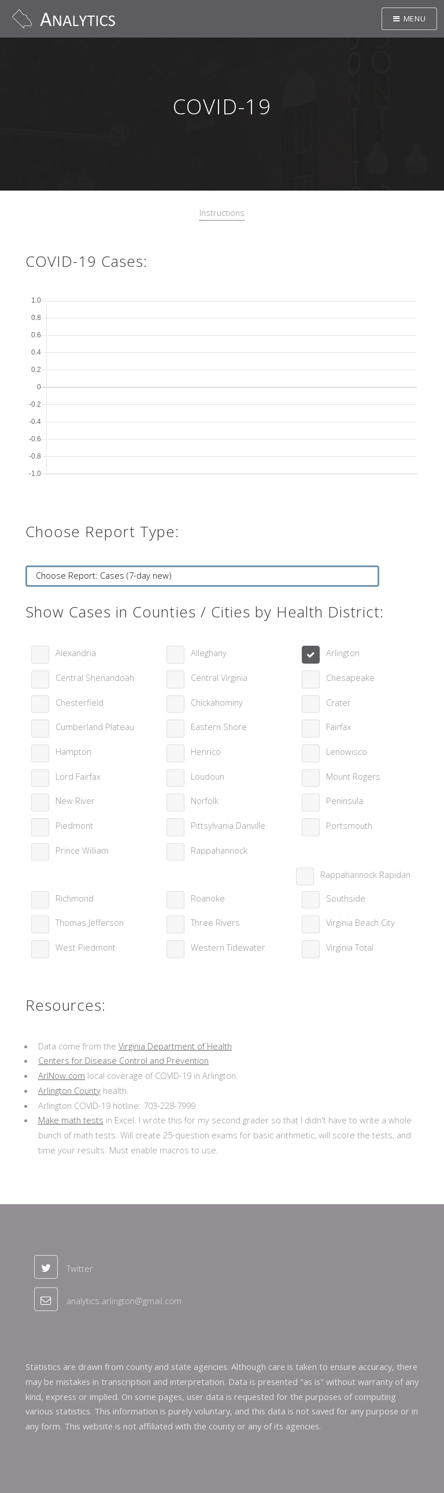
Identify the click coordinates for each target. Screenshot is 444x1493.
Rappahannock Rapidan (365, 874)
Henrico (206, 751)
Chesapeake (350, 677)
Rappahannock (219, 850)
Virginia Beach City (360, 922)
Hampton (73, 751)
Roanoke (208, 898)
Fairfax (338, 726)
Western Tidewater (228, 947)
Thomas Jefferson (90, 922)
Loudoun (207, 776)
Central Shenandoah (95, 677)
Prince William (82, 850)
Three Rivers (215, 922)
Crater (338, 702)
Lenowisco (346, 751)
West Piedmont (86, 947)
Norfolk (205, 800)
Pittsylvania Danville (228, 825)
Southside (345, 898)
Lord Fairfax (78, 776)
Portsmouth (349, 825)
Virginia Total (349, 947)
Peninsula (344, 800)
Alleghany (209, 652)
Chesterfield (79, 702)
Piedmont (74, 825)
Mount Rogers (353, 776)
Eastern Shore (219, 726)
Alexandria (76, 652)
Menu (415, 18)
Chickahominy (217, 702)
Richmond (75, 898)
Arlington (343, 652)
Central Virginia (219, 677)
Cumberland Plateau (95, 726)
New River (75, 800)
